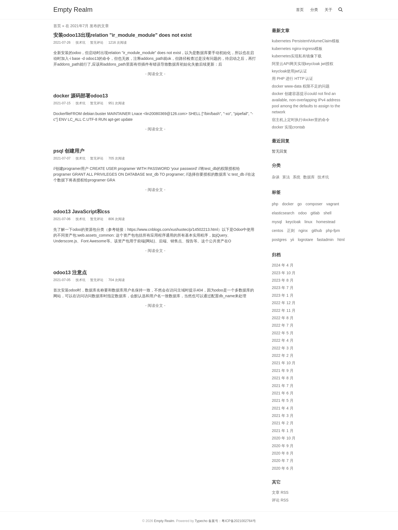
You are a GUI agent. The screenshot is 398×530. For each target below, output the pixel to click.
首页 (300, 9)
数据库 (309, 177)
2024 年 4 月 (283, 265)
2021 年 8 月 (283, 378)
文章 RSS (280, 492)
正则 (291, 230)
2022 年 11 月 (283, 310)
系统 (296, 177)
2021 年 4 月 (283, 408)
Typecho (201, 521)
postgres (279, 239)
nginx (303, 230)
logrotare (305, 239)
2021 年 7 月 (283, 385)
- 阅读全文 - (155, 74)
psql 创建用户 (68, 151)
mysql (277, 222)
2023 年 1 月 (283, 295)
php (275, 204)
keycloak (293, 222)
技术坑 (323, 177)
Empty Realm (73, 9)
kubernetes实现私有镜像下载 (297, 56)
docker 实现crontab (288, 127)
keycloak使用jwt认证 (289, 71)
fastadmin (325, 239)
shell (327, 213)
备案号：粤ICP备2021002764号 (232, 521)
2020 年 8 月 (283, 453)
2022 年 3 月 (283, 348)
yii (292, 239)
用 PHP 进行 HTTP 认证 (292, 78)
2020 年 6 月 (283, 468)
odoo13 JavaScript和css (81, 211)
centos (277, 230)
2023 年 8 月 (283, 280)
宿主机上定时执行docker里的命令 (301, 119)
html (340, 239)
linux (309, 222)
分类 (314, 9)
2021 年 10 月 (283, 363)
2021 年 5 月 (283, 400)
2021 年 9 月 (283, 370)
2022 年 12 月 (283, 303)
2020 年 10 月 (283, 438)
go (299, 204)
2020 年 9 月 (283, 446)
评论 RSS (280, 500)
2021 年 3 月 (283, 415)
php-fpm (333, 230)
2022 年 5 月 (283, 333)
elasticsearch (283, 213)
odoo (302, 213)
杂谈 (276, 177)
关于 (328, 9)
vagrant (332, 204)
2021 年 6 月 (283, 393)
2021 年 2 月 (283, 423)
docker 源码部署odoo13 (80, 96)
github (316, 230)
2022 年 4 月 (283, 340)
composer (314, 204)
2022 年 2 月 (283, 355)
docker (288, 204)
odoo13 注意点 (70, 272)
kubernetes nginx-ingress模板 (297, 48)
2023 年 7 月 (283, 287)
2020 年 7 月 (283, 460)
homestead (325, 222)
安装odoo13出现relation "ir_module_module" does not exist (122, 35)
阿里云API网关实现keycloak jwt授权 (302, 63)
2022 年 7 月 (283, 325)
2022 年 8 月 (283, 318)
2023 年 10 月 (283, 273)
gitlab (315, 213)
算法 (286, 177)
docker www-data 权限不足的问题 (301, 86)
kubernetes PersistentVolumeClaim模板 (305, 41)
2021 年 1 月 (283, 430)
